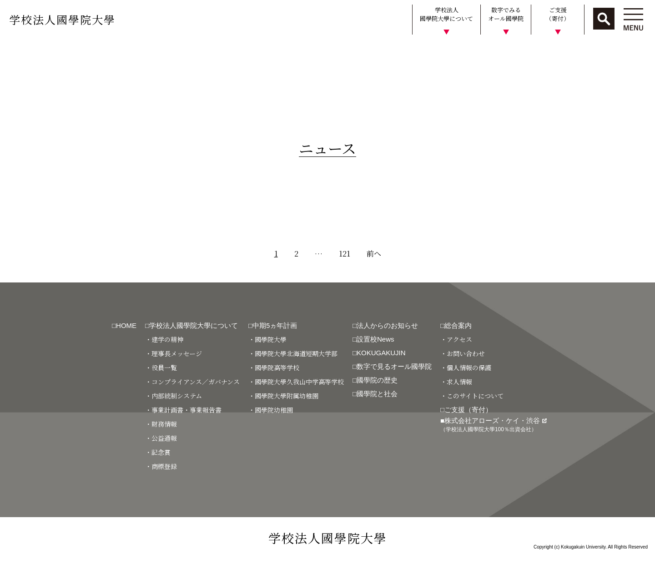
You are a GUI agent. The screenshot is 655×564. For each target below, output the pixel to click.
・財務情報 (161, 423)
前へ (374, 253)
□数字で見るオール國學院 (392, 366)
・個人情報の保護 (465, 367)
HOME (14, 51)
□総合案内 (456, 325)
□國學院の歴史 (375, 380)
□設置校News (373, 339)
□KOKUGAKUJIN (379, 353)
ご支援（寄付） (557, 14)
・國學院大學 (267, 339)
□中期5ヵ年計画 (272, 325)
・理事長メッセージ (173, 353)
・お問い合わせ (462, 353)
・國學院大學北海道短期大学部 (293, 353)
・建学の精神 (164, 339)
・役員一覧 (161, 367)
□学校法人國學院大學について (191, 325)
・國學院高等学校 (273, 367)
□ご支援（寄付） (466, 409)
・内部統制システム (173, 395)
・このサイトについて (472, 395)
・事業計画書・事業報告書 (183, 409)
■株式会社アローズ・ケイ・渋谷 (493, 425)
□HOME (124, 325)
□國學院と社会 (375, 394)
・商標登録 (161, 466)
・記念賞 (158, 452)
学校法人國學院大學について (446, 14)
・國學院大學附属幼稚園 (283, 395)
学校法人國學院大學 (62, 19)
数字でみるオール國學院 (506, 14)
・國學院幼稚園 (270, 409)
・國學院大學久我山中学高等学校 (296, 381)
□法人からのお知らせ (385, 325)
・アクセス (456, 339)
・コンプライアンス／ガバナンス (192, 381)
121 (344, 253)
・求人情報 (456, 381)
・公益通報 (161, 438)
